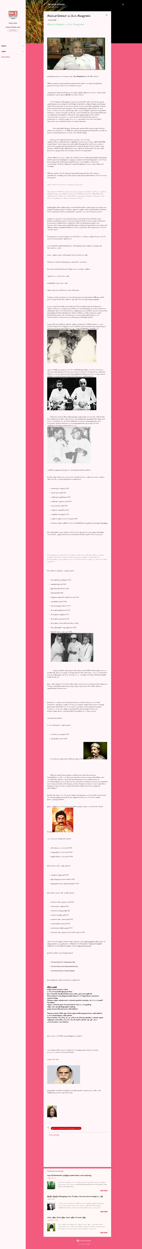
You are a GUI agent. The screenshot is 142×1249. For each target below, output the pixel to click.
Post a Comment (54, 1135)
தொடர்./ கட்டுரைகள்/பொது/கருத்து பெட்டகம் (66, 1128)
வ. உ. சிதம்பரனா (88, 711)
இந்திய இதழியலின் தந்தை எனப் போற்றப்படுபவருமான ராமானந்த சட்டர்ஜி (75, 1196)
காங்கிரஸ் (87, 157)
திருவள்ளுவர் (51, 866)
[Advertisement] (118, 38)
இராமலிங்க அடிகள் (53, 893)
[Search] (123, 5)
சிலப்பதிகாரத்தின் (55, 128)
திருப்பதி (67, 417)
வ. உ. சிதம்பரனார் (59, 702)
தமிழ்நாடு (60, 372)
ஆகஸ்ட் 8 (50, 370)
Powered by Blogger (84, 1241)
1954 (55, 370)
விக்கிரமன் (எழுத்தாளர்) (85, 523)
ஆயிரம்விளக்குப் (64, 142)
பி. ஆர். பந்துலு (62, 709)
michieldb (88, 1244)
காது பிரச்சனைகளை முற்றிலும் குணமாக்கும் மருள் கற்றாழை (69, 1175)
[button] (106, 15)
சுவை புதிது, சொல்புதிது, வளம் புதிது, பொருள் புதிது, (66, 1217)
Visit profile (12, 30)
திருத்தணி (82, 419)
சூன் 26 (87, 76)
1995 (61, 1036)
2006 (68, 130)
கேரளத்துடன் (60, 425)
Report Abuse (5, 57)
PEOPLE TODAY (56, 4)
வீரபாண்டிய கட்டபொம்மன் (61, 795)
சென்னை (56, 142)
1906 (91, 76)
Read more (103, 1191)
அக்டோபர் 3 (55, 1036)
